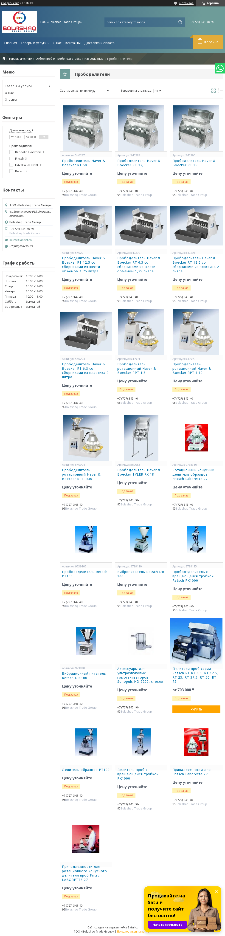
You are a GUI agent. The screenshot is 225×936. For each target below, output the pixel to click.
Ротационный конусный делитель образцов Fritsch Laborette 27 (193, 474)
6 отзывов (186, 3)
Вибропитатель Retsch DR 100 (140, 574)
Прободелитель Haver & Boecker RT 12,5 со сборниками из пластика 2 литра (195, 264)
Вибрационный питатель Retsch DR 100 (84, 675)
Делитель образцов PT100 (86, 770)
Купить (196, 709)
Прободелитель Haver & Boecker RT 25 (194, 163)
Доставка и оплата (99, 43)
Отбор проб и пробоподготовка (58, 59)
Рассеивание (94, 59)
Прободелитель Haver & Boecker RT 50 (83, 163)
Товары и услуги (33, 43)
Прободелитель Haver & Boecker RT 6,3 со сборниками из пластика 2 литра (85, 370)
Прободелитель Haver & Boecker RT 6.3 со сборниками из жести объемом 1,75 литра (139, 264)
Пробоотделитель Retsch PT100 (84, 574)
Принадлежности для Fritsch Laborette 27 (191, 772)
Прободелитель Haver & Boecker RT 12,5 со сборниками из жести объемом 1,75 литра (83, 264)
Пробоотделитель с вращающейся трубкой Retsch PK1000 (193, 576)
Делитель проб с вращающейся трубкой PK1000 (138, 774)
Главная (10, 43)
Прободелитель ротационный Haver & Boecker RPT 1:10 (191, 368)
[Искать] (180, 22)
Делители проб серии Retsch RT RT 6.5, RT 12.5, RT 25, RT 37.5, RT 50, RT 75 (195, 675)
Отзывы (11, 99)
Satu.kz (133, 927)
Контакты (73, 43)
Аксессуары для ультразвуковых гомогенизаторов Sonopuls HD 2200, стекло (140, 675)
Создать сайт (10, 3)
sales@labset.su (20, 240)
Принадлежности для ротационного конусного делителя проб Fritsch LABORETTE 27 (84, 873)
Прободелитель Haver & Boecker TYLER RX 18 (139, 472)
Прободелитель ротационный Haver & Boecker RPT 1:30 (81, 474)
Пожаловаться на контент (134, 931)
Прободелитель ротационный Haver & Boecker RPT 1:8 (136, 368)
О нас (57, 43)
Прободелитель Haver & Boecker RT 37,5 (139, 163)
